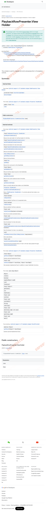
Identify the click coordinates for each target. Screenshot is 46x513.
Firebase (4, 495)
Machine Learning (20, 452)
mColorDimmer (7, 94)
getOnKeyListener (9, 155)
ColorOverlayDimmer (19, 92)
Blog (3, 460)
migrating (18, 37)
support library (26, 31)
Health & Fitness (19, 454)
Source (3, 456)
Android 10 (4, 480)
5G (17, 460)
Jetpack (9, 35)
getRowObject (7, 169)
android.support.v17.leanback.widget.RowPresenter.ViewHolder (20, 54)
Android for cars (35, 456)
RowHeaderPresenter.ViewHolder (16, 133)
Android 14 (4, 471)
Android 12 (4, 475)
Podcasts (4, 463)
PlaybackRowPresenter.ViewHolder (12, 118)
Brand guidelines (15, 505)
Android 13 (4, 473)
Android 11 (4, 477)
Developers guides (20, 472)
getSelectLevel (8, 176)
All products (4, 500)
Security (3, 454)
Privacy (18, 458)
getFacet (6, 255)
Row (8, 160)
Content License (40, 375)
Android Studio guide (21, 470)
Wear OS (33, 452)
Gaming (18, 449)
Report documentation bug (37, 471)
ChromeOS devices (35, 454)
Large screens (34, 449)
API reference (6, 7)
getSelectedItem (8, 183)
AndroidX (34, 33)
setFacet (6, 262)
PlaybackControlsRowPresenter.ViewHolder (13, 61)
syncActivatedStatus (9, 241)
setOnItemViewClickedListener (12, 218)
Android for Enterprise (7, 452)
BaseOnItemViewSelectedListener (16, 147)
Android (3, 449)
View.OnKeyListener (9, 153)
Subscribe (20, 508)
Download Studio (20, 477)
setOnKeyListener (9, 234)
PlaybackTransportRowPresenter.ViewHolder (33, 61)
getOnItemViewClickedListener (12, 142)
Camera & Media (20, 456)
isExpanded (7, 197)
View (13, 104)
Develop (13, 11)
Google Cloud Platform (7, 498)
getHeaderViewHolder (10, 135)
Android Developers (6, 11)
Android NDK (19, 479)
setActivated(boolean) (10, 245)
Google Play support (35, 473)
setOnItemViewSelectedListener (12, 226)
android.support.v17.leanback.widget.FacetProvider (25, 324)
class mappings (12, 40)
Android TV (33, 458)
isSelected (7, 204)
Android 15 (4, 469)
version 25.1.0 (9, 16)
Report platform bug (35, 469)
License (8, 505)
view (5, 106)
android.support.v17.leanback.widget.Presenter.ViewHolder (17, 52)
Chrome (3, 493)
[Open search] (42, 2)
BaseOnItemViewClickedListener (16, 140)
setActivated (7, 211)
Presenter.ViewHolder (10, 187)
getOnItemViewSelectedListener (12, 149)
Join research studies (36, 475)
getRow (6, 162)
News (3, 458)
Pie (2, 482)
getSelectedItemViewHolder (11, 189)
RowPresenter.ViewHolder (15, 47)
